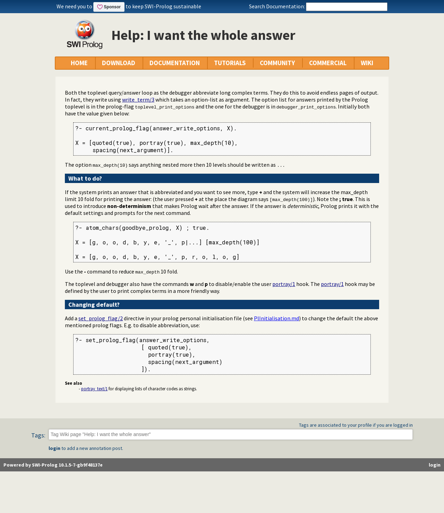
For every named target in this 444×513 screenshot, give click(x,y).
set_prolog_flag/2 (100, 318)
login (54, 448)
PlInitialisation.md (276, 318)
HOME (79, 63)
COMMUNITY (277, 63)
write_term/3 (138, 99)
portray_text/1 (94, 388)
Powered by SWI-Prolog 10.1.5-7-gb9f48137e (53, 465)
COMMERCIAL (328, 63)
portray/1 (283, 283)
